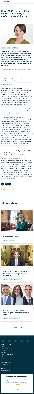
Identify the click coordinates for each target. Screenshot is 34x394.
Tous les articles (17, 327)
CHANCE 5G (15, 47)
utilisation (17, 384)
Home (2, 346)
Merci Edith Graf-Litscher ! (12, 237)
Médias (3, 358)
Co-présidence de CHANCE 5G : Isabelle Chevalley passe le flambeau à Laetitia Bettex (16, 313)
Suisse (9, 47)
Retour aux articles (7, 7)
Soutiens (3, 352)
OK (17, 389)
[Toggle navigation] (32, 2)
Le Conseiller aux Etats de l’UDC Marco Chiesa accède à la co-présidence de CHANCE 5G (16, 274)
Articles (3, 350)
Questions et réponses (7, 354)
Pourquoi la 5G (5, 348)
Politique (3, 47)
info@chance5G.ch (6, 362)
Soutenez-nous (5, 356)
